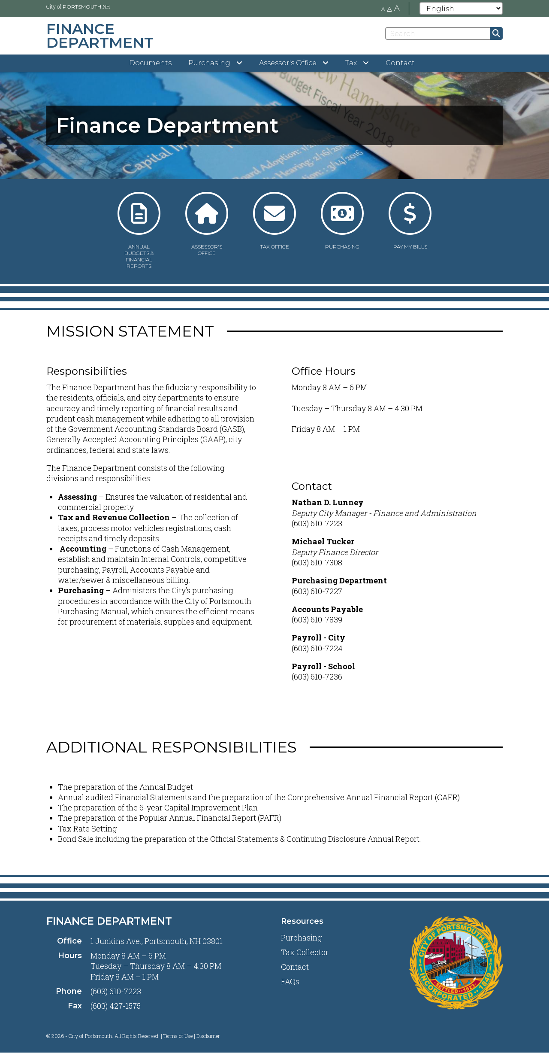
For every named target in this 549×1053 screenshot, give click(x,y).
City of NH (78, 6)
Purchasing (301, 937)
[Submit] (496, 33)
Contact (400, 63)
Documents (150, 63)
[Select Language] (461, 8)
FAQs (290, 981)
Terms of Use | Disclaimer (191, 1035)
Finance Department (109, 921)
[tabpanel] (274, 125)
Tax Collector (305, 952)
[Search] (444, 33)
